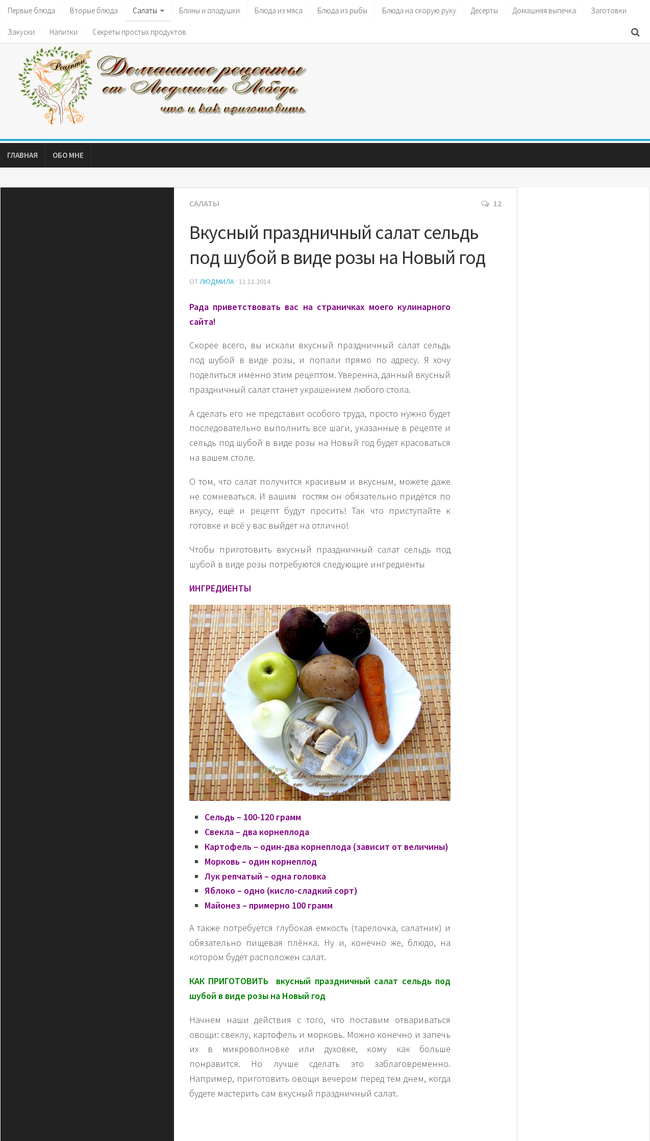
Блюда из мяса (279, 10)
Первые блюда (31, 10)
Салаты (145, 10)
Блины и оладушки (209, 10)
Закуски (21, 32)
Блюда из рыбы (342, 10)
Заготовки (609, 10)
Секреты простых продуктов (139, 32)
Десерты (484, 10)
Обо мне (68, 155)
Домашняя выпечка (544, 10)
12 (491, 203)
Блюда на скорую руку (419, 10)
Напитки (63, 32)
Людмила (216, 281)
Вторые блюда (94, 10)
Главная (22, 155)
